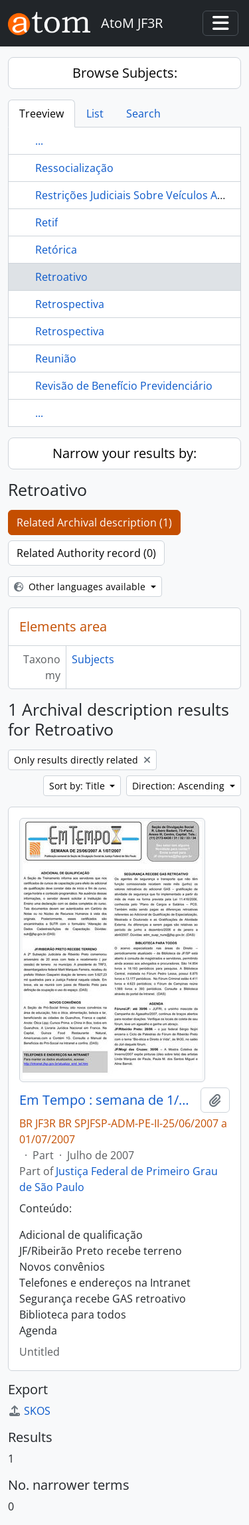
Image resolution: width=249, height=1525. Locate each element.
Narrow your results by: (124, 453)
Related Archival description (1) (94, 522)
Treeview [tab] (41, 113)
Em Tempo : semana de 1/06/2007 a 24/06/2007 (107, 1100)
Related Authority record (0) (86, 553)
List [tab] (95, 113)
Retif (46, 222)
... (39, 140)
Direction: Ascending (179, 785)
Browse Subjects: (124, 73)
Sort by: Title (78, 785)
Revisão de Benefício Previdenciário (123, 385)
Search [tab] (143, 113)
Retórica (56, 249)
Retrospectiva (69, 304)
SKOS (29, 1411)
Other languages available (81, 586)
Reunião (55, 358)
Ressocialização (74, 168)
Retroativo (61, 277)
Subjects (93, 659)
